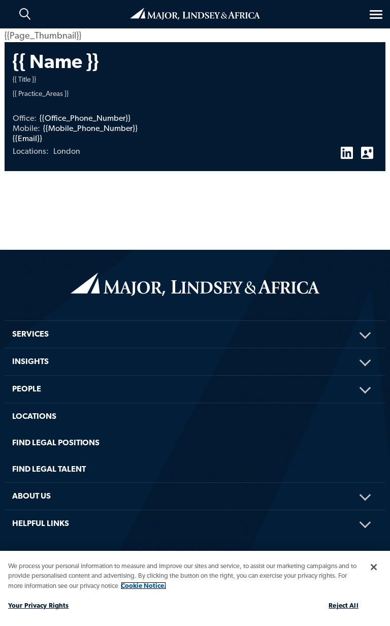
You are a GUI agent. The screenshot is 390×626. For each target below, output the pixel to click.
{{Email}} (27, 138)
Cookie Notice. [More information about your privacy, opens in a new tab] (143, 585)
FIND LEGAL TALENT (49, 469)
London (66, 151)
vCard (367, 149)
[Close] (374, 567)
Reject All (343, 605)
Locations (34, 416)
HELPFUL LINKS (40, 523)
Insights (30, 361)
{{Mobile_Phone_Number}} (90, 128)
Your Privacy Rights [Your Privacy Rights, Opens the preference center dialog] (38, 605)
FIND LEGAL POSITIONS (56, 442)
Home (195, 14)
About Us (31, 496)
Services (30, 334)
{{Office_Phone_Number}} (85, 118)
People (26, 388)
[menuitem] (195, 320)
